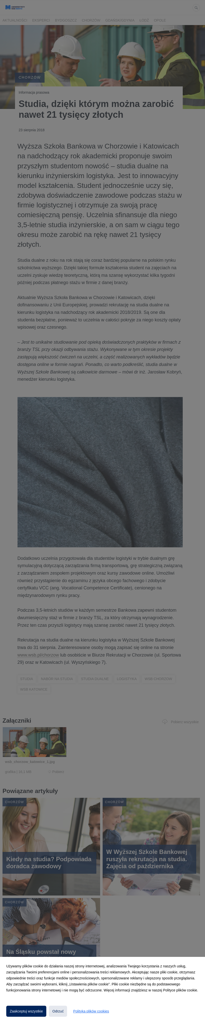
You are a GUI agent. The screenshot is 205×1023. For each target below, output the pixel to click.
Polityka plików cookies (91, 1011)
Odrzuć (58, 1011)
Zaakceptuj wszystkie (26, 1011)
